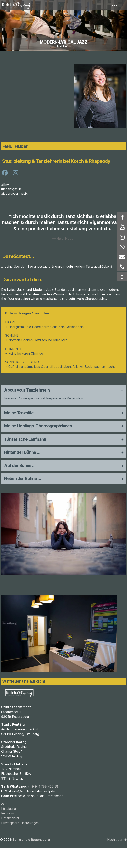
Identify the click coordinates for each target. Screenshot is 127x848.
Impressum (8, 813)
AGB (4, 804)
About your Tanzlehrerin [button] (27, 390)
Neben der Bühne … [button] (22, 478)
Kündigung (8, 809)
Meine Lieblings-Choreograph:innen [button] (38, 426)
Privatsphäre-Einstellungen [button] (20, 823)
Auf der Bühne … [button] (19, 465)
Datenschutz (10, 818)
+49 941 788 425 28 (43, 786)
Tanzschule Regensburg (31, 840)
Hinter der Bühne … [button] (22, 452)
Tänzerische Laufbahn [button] (25, 439)
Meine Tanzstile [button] (19, 412)
